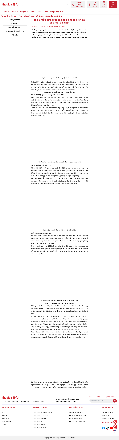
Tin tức (13, 16)
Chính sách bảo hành (39, 418)
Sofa (5, 12)
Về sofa (15, 35)
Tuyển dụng (106, 415)
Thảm (46, 12)
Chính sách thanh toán (40, 427)
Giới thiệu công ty (107, 412)
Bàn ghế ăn (24, 12)
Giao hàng (14, 23)
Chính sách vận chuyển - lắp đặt (43, 412)
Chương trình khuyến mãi (77, 421)
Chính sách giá (37, 421)
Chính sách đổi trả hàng (40, 415)
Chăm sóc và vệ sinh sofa (15, 31)
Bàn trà (15, 12)
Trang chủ (4, 16)
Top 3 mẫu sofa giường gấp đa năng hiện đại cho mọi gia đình (40, 16)
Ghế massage (36, 12)
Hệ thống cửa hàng (108, 418)
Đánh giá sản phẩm (75, 418)
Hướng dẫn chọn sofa (15, 27)
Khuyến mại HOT (56, 12)
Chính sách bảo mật (39, 424)
